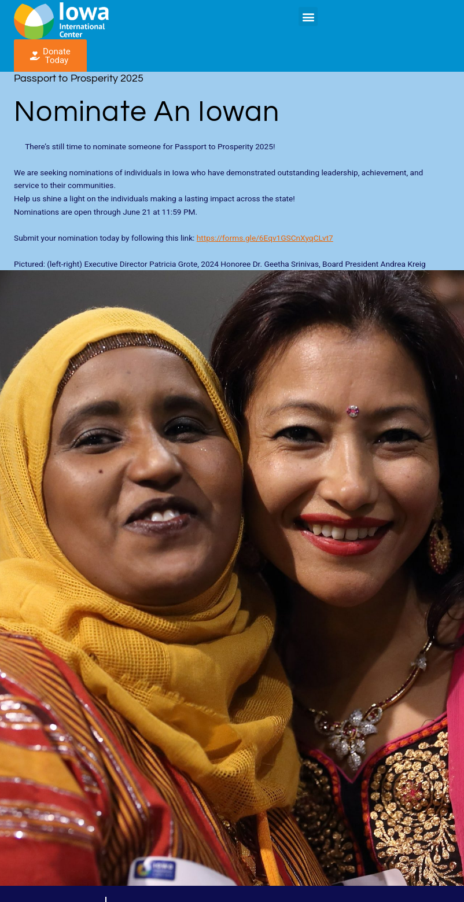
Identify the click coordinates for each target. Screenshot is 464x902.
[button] (308, 16)
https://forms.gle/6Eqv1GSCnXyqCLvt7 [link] (265, 237)
